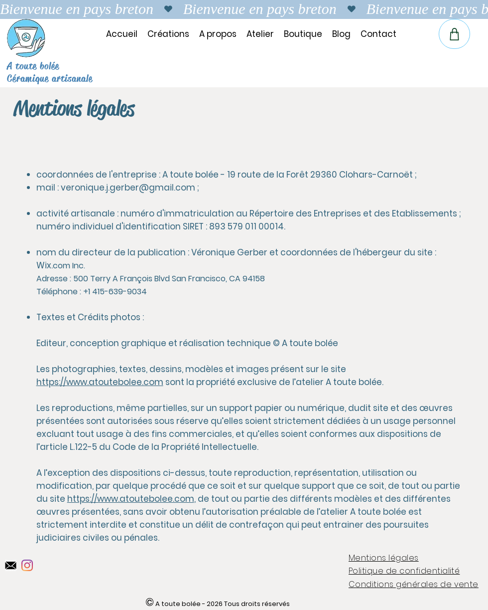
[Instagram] (27, 565)
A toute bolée (33, 66)
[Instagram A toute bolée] (10, 565)
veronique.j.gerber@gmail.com (128, 188)
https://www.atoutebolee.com (99, 382)
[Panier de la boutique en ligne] (454, 34)
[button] (218, 34)
